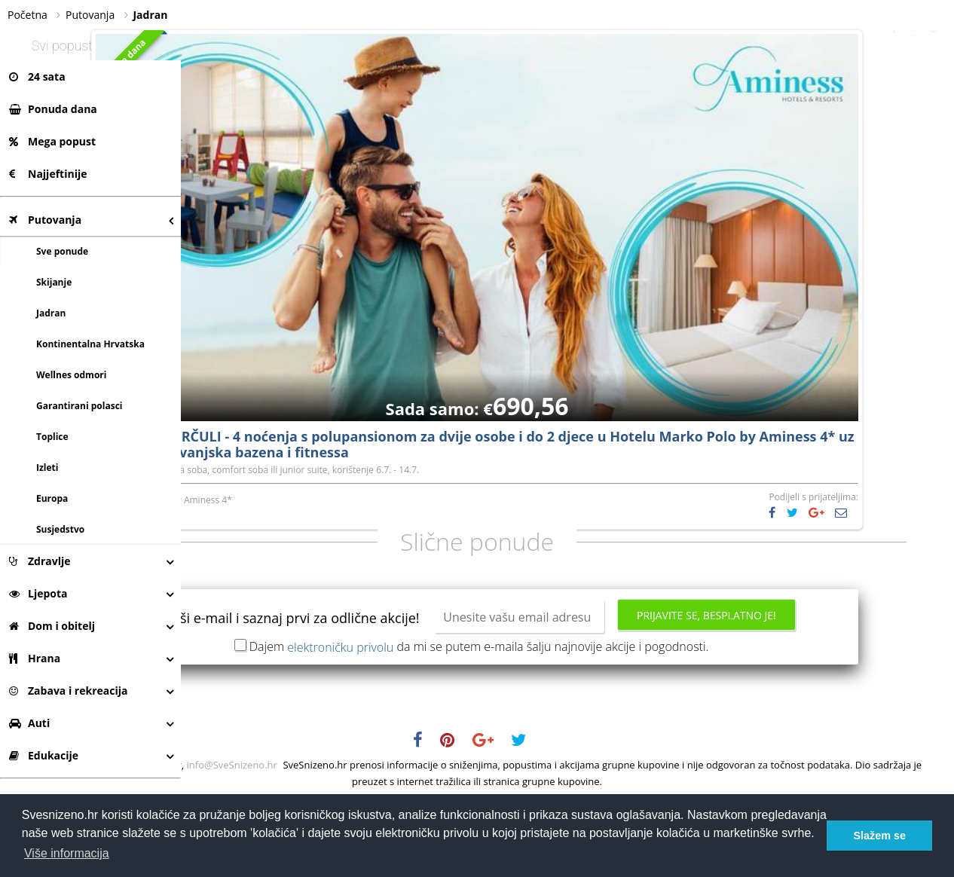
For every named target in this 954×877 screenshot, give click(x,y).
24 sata (37, 76)
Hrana (34, 658)
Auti (29, 723)
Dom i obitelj (52, 626)
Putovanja (45, 219)
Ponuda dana (53, 109)
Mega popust (52, 141)
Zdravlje (40, 561)
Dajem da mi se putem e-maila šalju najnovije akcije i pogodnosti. (570, 719)
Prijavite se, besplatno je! (568, 692)
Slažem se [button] (879, 836)
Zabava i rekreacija (68, 690)
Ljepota (38, 593)
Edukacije (43, 755)
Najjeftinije (48, 174)
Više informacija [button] (66, 853)
